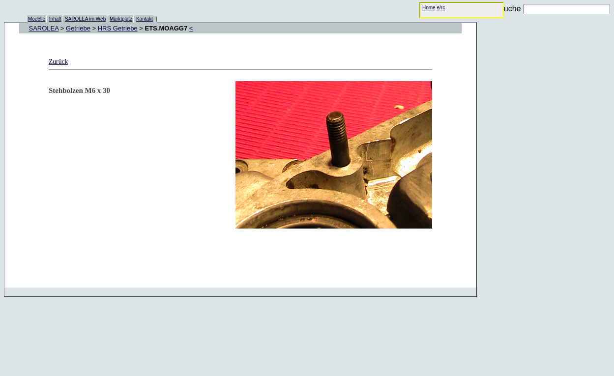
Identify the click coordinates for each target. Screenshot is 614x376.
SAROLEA (44, 28)
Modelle (36, 19)
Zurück (58, 61)
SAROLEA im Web (85, 19)
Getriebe (78, 28)
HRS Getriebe (118, 28)
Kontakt (144, 19)
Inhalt (55, 19)
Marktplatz (121, 19)
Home (429, 7)
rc (443, 7)
